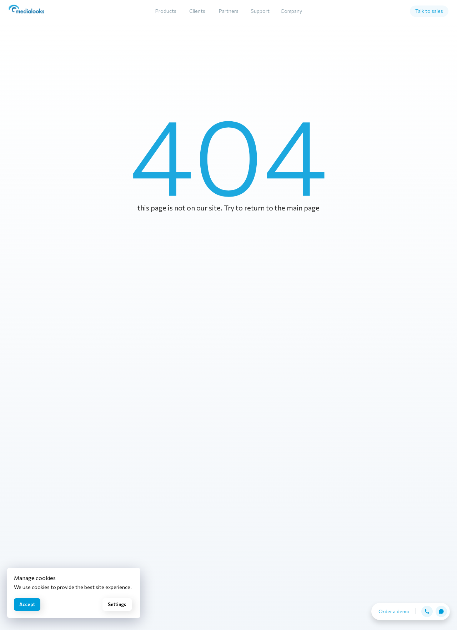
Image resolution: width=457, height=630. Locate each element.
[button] (427, 611)
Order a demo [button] (394, 611)
